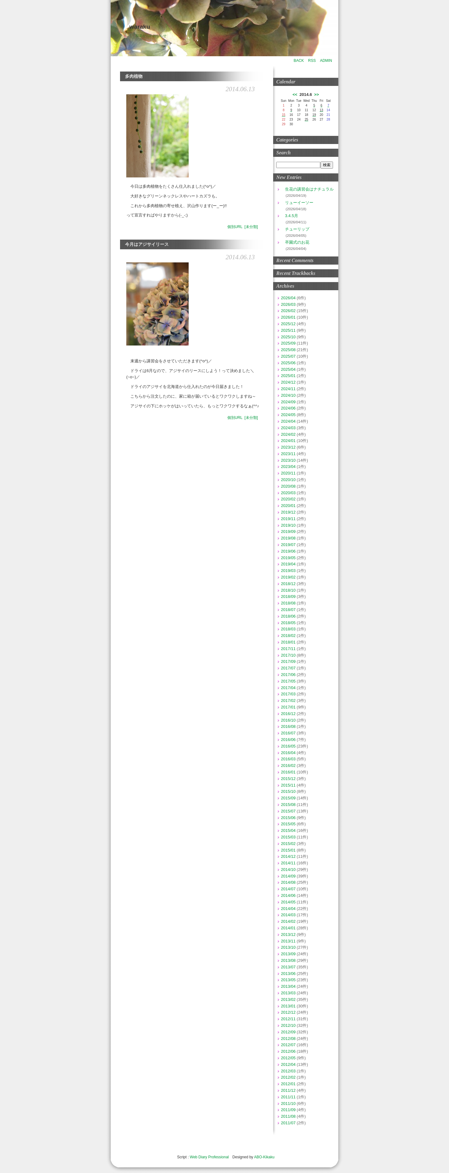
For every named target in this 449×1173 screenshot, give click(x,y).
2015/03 (288, 837)
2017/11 (288, 648)
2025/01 (288, 375)
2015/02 (288, 843)
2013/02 (288, 999)
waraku (139, 26)
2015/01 (288, 850)
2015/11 (288, 785)
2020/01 (288, 505)
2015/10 (288, 791)
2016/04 (288, 752)
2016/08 (288, 726)
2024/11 (288, 388)
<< (294, 94)
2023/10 (288, 460)
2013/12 (288, 934)
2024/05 (288, 414)
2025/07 (288, 356)
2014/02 (288, 921)
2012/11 (288, 1018)
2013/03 (288, 993)
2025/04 (288, 369)
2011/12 (288, 1090)
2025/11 (288, 330)
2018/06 (288, 616)
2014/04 (288, 908)
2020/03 (288, 492)
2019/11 (288, 518)
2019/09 (288, 531)
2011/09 (288, 1109)
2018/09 (288, 596)
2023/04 (288, 466)
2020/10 (288, 479)
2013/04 (288, 986)
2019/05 (288, 557)
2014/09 (288, 876)
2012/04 (288, 1064)
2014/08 (288, 882)
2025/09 (288, 343)
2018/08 (288, 603)
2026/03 (288, 304)
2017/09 (288, 661)
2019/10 (288, 525)
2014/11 (288, 863)
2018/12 (288, 583)
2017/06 (288, 674)
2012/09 (288, 1032)
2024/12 (288, 382)
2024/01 (288, 440)
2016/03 (288, 759)
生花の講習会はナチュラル (307, 189)
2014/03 (288, 914)
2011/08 (288, 1116)
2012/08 (288, 1038)
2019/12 (288, 512)
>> (316, 94)
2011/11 (288, 1097)
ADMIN (326, 60)
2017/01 (288, 707)
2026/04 (288, 298)
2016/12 (288, 713)
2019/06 (288, 551)
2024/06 (288, 408)
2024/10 (288, 395)
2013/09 (288, 954)
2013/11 (288, 941)
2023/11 (288, 453)
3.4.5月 (289, 215)
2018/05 (288, 622)
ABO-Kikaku (264, 1157)
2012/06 (288, 1051)
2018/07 (288, 609)
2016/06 (288, 739)
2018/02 (288, 635)
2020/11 (288, 473)
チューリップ (295, 229)
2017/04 (288, 687)
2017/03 (288, 694)
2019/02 (288, 577)
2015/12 (288, 778)
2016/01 (288, 772)
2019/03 (288, 570)
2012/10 (288, 1025)
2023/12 (288, 447)
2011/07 (288, 1123)
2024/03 (288, 427)
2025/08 (288, 349)
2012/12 (288, 1012)
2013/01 (288, 1006)
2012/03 (288, 1071)
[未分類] (251, 227)
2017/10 (288, 655)
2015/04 (288, 830)
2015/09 (288, 798)
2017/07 (288, 668)
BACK (299, 60)
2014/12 (288, 856)
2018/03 (288, 629)
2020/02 (288, 499)
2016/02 (288, 765)
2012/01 (288, 1083)
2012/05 (288, 1058)
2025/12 (288, 323)
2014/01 (288, 928)
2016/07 (288, 733)
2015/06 (288, 817)
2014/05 (288, 902)
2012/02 (288, 1077)
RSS (312, 60)
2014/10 (288, 869)
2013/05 (288, 979)
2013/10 (288, 947)
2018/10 (288, 590)
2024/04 (288, 421)
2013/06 (288, 973)
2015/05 (288, 824)
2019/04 (288, 564)
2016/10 (288, 720)
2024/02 (288, 434)
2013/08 (288, 960)
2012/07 (288, 1044)
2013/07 (288, 967)
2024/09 (288, 402)
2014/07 (288, 889)
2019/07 (288, 544)
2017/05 (288, 681)
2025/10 (288, 337)
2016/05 (288, 746)
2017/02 (288, 700)
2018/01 (288, 642)
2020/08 (288, 486)
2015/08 (288, 804)
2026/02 (288, 310)
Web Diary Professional (209, 1157)
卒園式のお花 (295, 242)
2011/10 (288, 1103)
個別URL (235, 227)
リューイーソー (297, 202)
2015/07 (288, 811)
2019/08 (288, 538)
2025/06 (288, 362)
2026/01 (288, 317)
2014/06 (288, 895)
